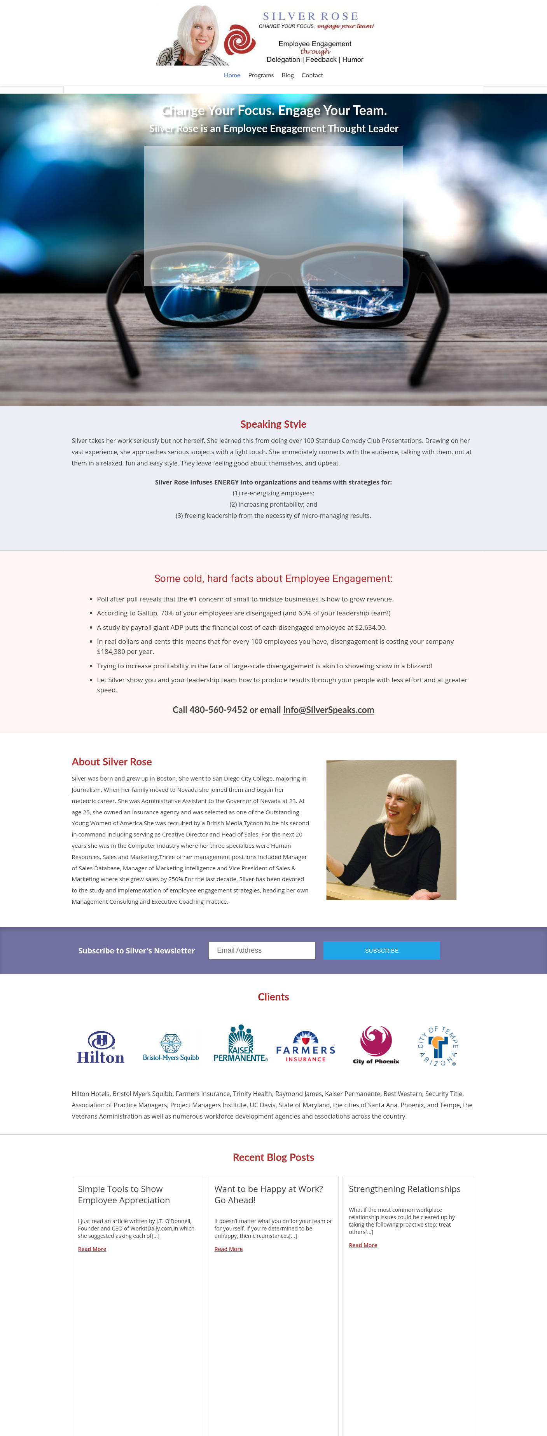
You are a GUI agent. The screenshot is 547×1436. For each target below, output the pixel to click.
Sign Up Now (416, 1362)
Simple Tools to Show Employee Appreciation (124, 1194)
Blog (288, 74)
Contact (312, 74)
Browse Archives (372, 1402)
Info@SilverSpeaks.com (328, 709)
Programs (261, 74)
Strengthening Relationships (405, 1188)
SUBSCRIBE (382, 950)
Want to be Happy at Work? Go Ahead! (268, 1194)
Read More (92, 1249)
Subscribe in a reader (234, 1355)
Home (232, 74)
